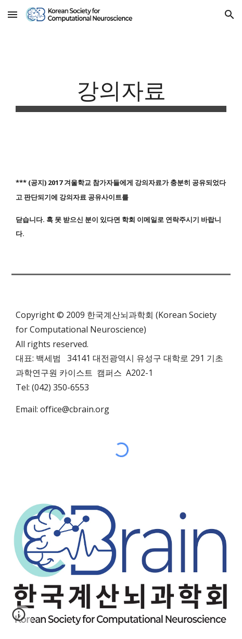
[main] (121, 93)
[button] (12, 14)
